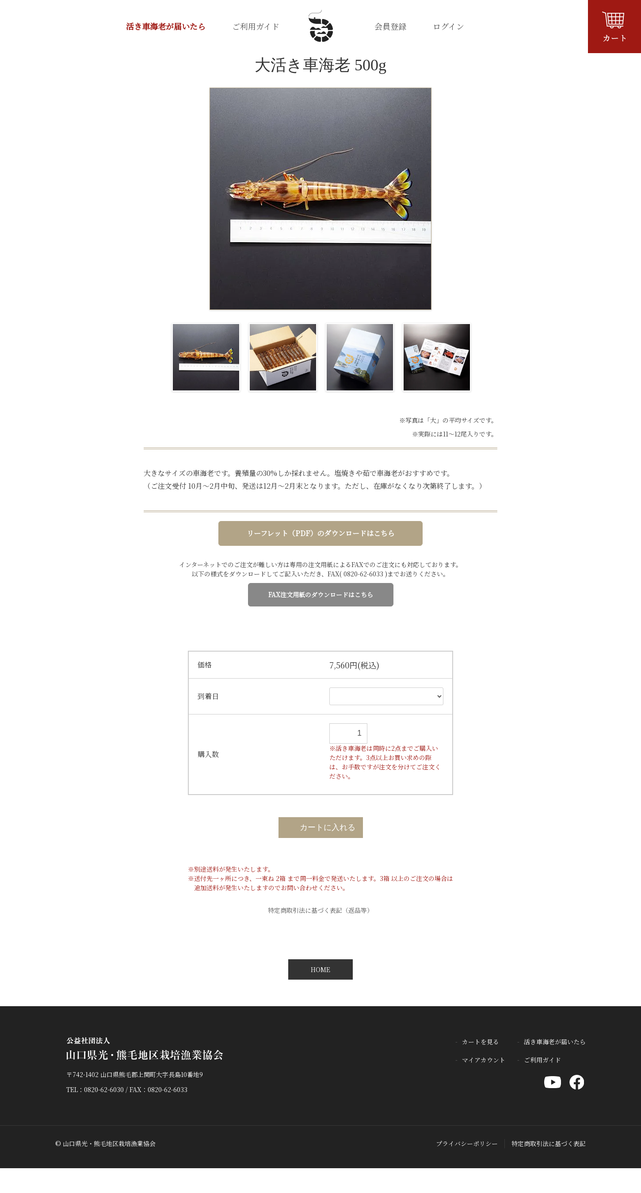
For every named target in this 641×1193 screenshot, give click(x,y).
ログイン (448, 26)
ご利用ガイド (255, 26)
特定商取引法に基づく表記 (548, 1143)
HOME (320, 969)
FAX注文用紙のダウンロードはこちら (320, 594)
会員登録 (390, 26)
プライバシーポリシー (467, 1143)
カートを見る (480, 1041)
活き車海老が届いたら (166, 26)
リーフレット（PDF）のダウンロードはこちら (321, 533)
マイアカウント (483, 1059)
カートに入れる (320, 827)
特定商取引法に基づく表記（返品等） (320, 910)
